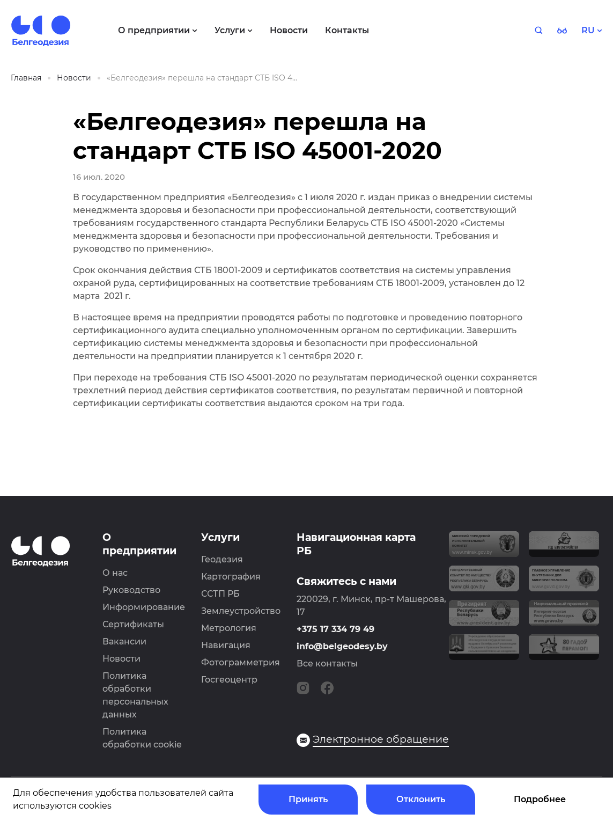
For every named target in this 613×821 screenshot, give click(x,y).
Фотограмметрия (240, 662)
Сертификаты (133, 624)
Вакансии (124, 641)
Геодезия (222, 559)
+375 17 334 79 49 (335, 629)
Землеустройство (240, 611)
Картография (231, 576)
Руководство (131, 590)
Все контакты (327, 663)
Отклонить (420, 799)
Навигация (225, 645)
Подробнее (540, 799)
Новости (121, 659)
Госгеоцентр (229, 680)
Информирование (143, 607)
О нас (115, 573)
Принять (308, 799)
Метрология (228, 628)
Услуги (220, 537)
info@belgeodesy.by (342, 646)
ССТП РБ (220, 594)
